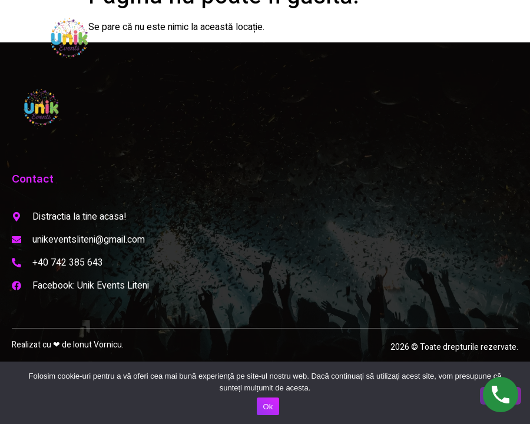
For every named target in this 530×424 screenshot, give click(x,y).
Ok (268, 406)
